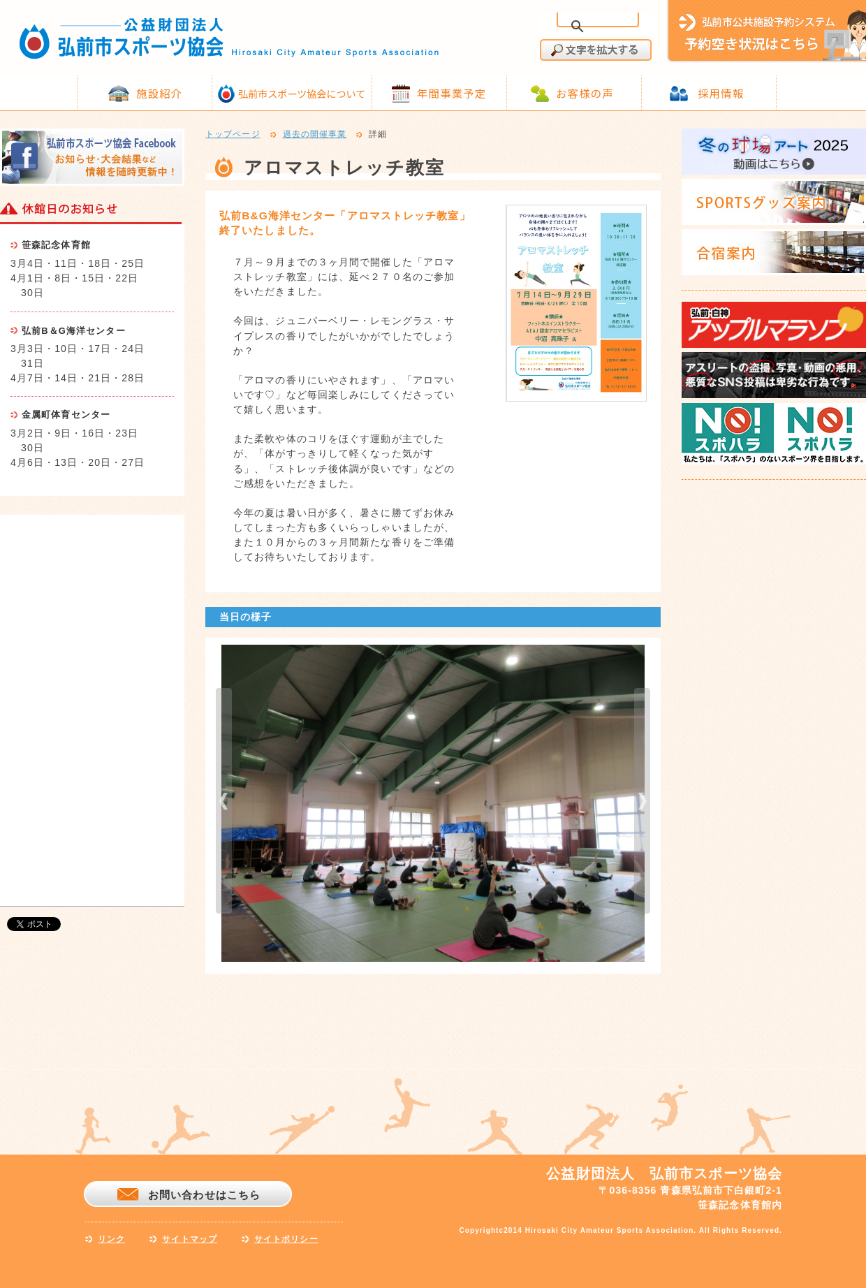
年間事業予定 (451, 93)
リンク (111, 1239)
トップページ (232, 135)
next (642, 801)
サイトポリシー (286, 1239)
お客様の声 (585, 93)
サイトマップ (189, 1239)
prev (224, 801)
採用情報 (721, 93)
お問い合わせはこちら (204, 1195)
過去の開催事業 (315, 135)
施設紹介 (159, 93)
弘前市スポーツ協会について (301, 94)
